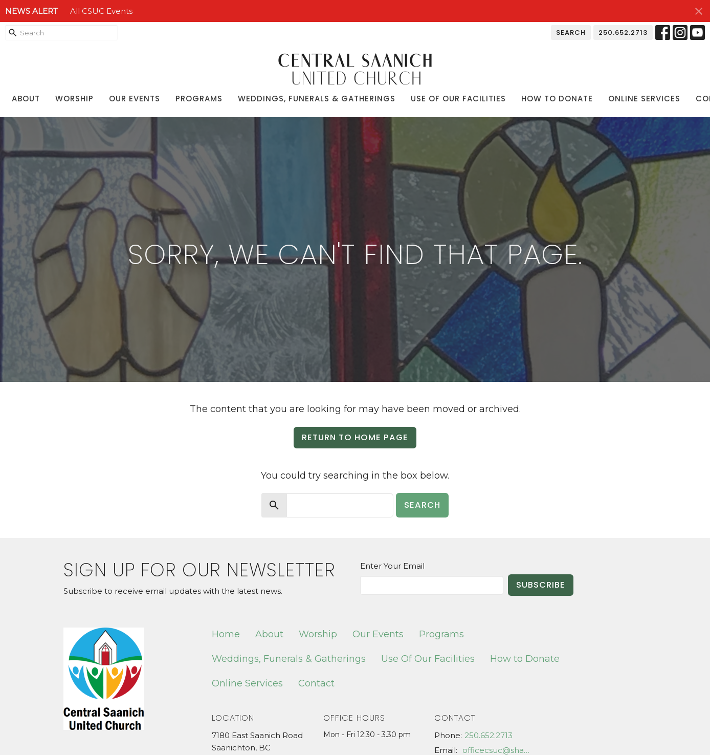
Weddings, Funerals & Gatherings (316, 98)
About (26, 98)
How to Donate (557, 98)
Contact (316, 683)
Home (226, 634)
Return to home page (355, 437)
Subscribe (540, 585)
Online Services (644, 98)
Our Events (134, 98)
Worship (74, 98)
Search (571, 32)
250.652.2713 (623, 32)
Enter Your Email (392, 566)
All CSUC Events (101, 11)
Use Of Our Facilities (458, 98)
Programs (199, 98)
